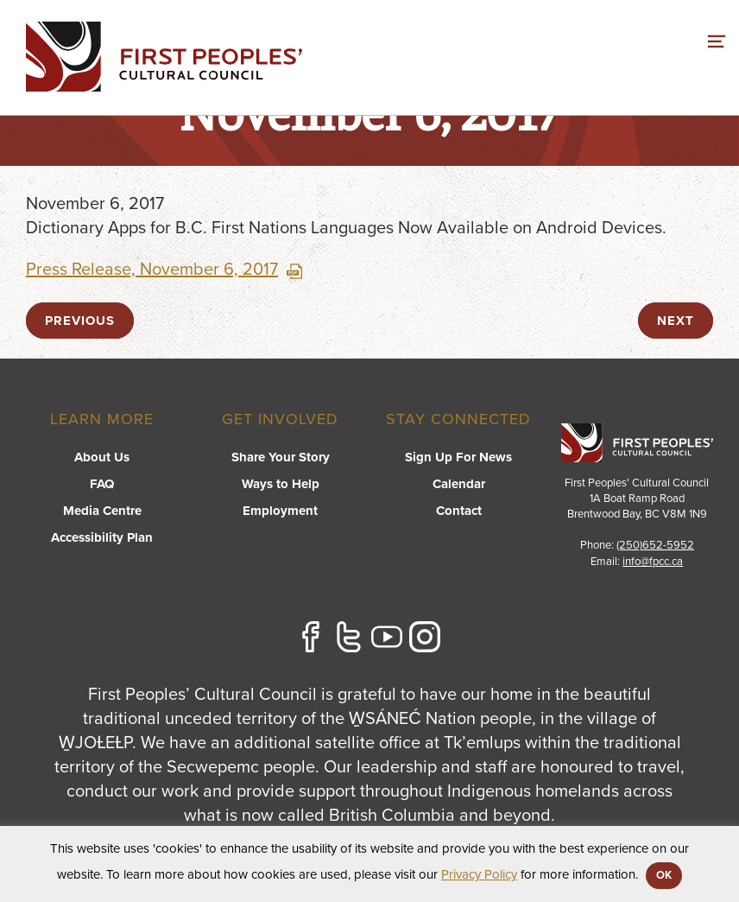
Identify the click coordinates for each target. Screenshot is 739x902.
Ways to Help (280, 484)
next (675, 320)
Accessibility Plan (102, 537)
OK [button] (664, 875)
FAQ (102, 484)
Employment (280, 510)
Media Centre (102, 510)
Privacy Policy (479, 874)
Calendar (459, 484)
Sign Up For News (458, 457)
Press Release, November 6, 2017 (164, 269)
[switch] (716, 38)
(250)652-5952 (655, 545)
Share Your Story (280, 457)
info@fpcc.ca (652, 562)
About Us (101, 457)
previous (80, 320)
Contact (459, 510)
